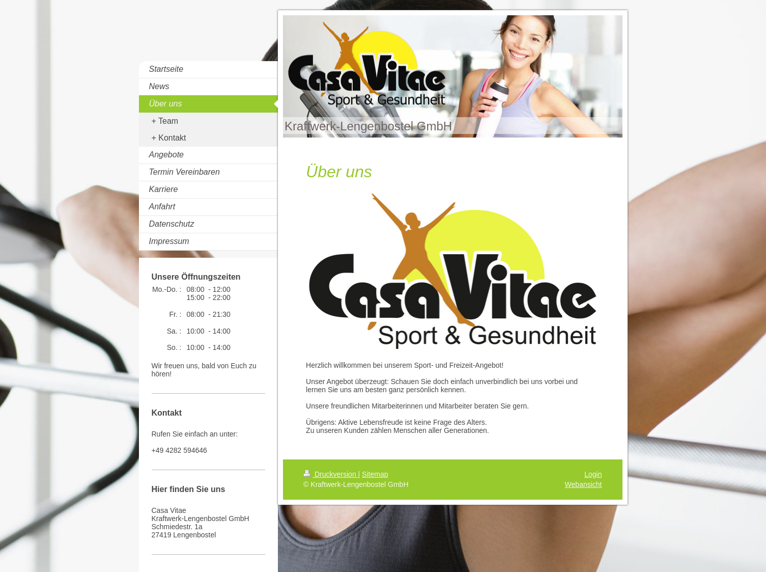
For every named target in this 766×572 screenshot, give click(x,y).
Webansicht (583, 484)
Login (593, 474)
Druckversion (330, 474)
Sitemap (375, 474)
